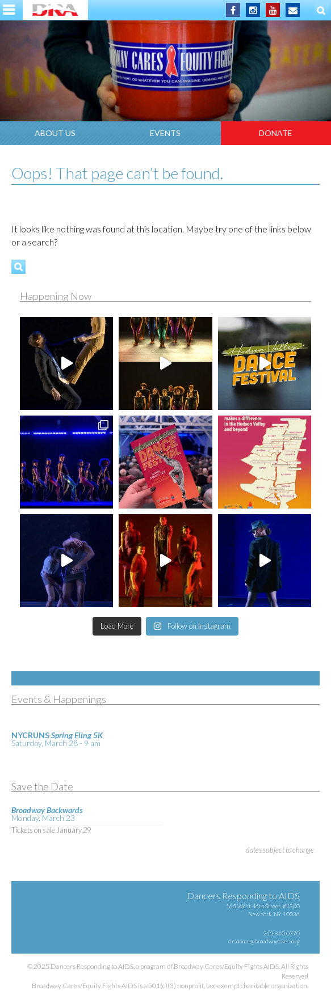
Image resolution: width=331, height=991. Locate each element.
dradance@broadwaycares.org (264, 941)
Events (165, 133)
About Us (55, 133)
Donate (275, 133)
